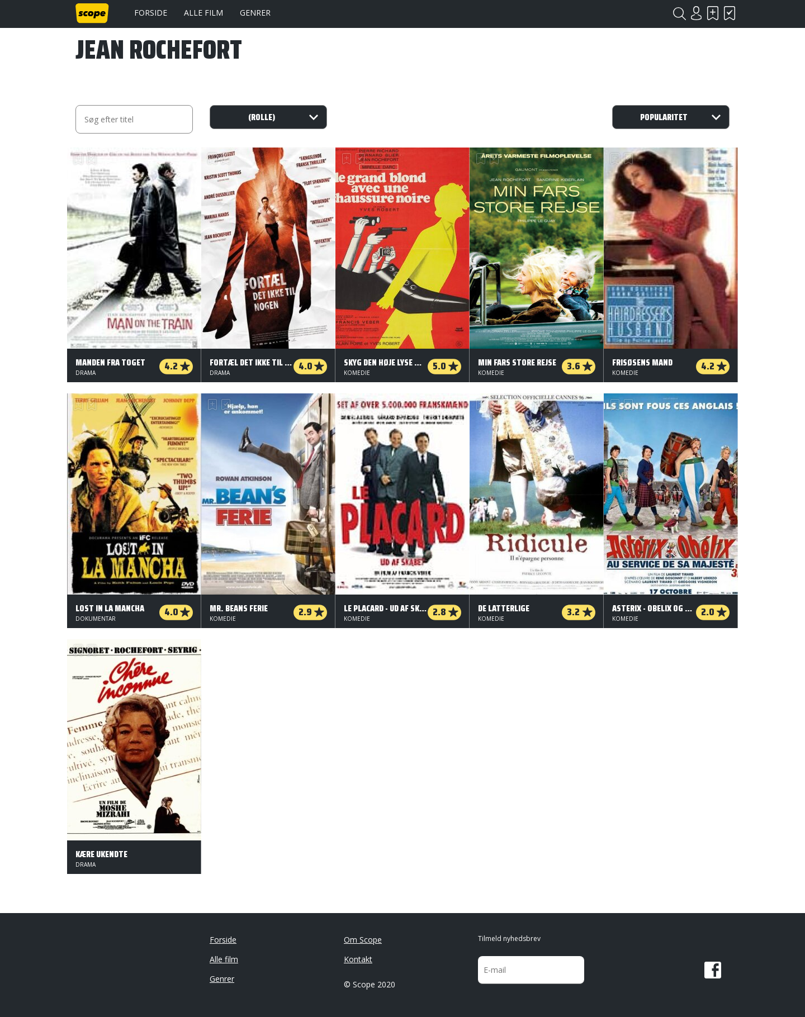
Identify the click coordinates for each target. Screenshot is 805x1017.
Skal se (712, 13)
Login (696, 13)
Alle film (203, 12)
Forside (150, 12)
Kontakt (358, 959)
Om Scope (363, 939)
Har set (729, 13)
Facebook (712, 970)
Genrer (255, 12)
